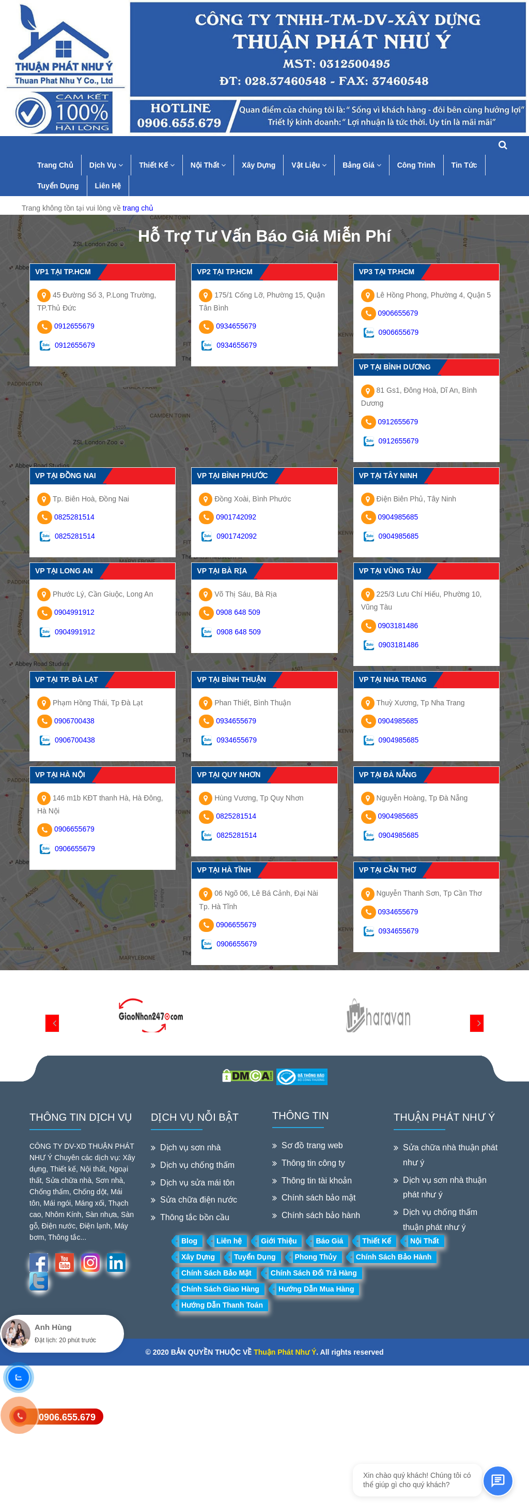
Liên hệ (229, 1241)
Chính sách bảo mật (318, 1197)
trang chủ (137, 208)
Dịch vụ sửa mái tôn (197, 1182)
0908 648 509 (238, 612)
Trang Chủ (55, 165)
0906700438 (74, 721)
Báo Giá (329, 1241)
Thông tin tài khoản (317, 1180)
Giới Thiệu (279, 1241)
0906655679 (398, 313)
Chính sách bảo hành (321, 1215)
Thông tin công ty (313, 1163)
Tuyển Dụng (58, 186)
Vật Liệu (308, 165)
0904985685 (398, 517)
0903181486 (398, 625)
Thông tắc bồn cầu (194, 1217)
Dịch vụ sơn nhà (190, 1147)
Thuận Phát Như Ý (285, 1352)
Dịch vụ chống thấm (197, 1165)
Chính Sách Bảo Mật (216, 1273)
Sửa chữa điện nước (198, 1199)
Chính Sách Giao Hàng (220, 1289)
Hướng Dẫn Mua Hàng (316, 1289)
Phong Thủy (316, 1257)
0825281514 (74, 517)
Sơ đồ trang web (312, 1145)
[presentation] (52, 1023)
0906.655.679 (67, 1417)
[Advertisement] (264, 1438)
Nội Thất (208, 165)
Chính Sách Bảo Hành (393, 1257)
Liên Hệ (108, 186)
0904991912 (74, 612)
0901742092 (236, 517)
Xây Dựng (258, 165)
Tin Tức (464, 165)
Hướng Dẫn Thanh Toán (222, 1305)
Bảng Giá (362, 165)
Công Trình (416, 165)
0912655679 (74, 326)
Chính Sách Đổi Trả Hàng (314, 1273)
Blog (189, 1241)
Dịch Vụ (106, 165)
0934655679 (236, 326)
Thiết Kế (157, 165)
